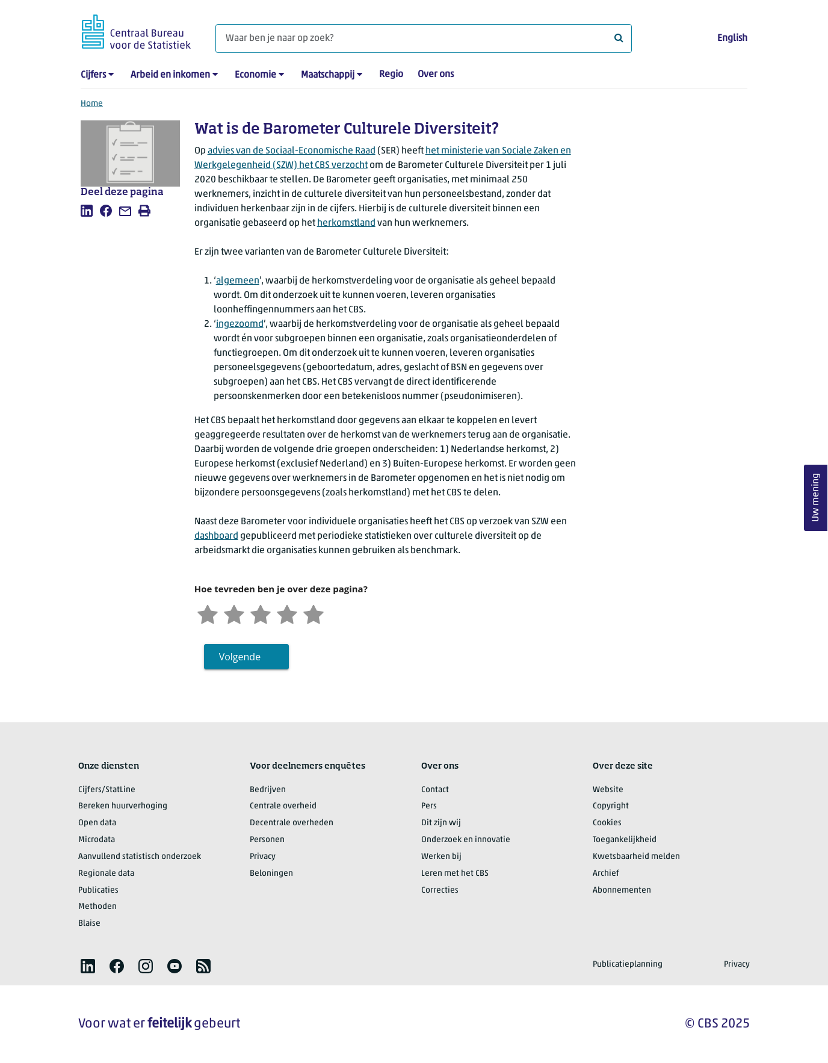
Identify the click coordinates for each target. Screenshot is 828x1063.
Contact (435, 790)
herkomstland (346, 223)
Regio (391, 74)
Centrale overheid (283, 806)
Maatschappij (327, 75)
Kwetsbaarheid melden (636, 857)
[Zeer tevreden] (313, 613)
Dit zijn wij (441, 823)
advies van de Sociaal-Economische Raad (291, 151)
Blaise (89, 924)
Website (608, 790)
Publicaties (98, 890)
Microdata (96, 840)
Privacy (263, 857)
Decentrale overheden (291, 823)
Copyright (611, 806)
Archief (606, 874)
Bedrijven (268, 790)
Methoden (97, 907)
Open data (97, 823)
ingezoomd (240, 324)
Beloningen (271, 874)
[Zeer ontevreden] (207, 613)
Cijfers (93, 75)
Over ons (436, 74)
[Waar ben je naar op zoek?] (423, 38)
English (732, 38)
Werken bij (441, 857)
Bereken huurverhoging (122, 806)
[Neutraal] (260, 613)
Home (92, 104)
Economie (255, 75)
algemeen (237, 281)
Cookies (607, 823)
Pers (429, 806)
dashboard (216, 536)
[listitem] (86, 210)
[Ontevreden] (234, 613)
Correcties (440, 890)
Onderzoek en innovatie (465, 840)
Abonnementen (622, 890)
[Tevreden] (287, 613)
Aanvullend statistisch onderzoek (139, 857)
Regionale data (106, 874)
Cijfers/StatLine (106, 790)
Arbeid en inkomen (170, 75)
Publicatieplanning (628, 964)
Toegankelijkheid (625, 840)
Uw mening (816, 498)
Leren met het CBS (455, 874)
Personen (267, 840)
